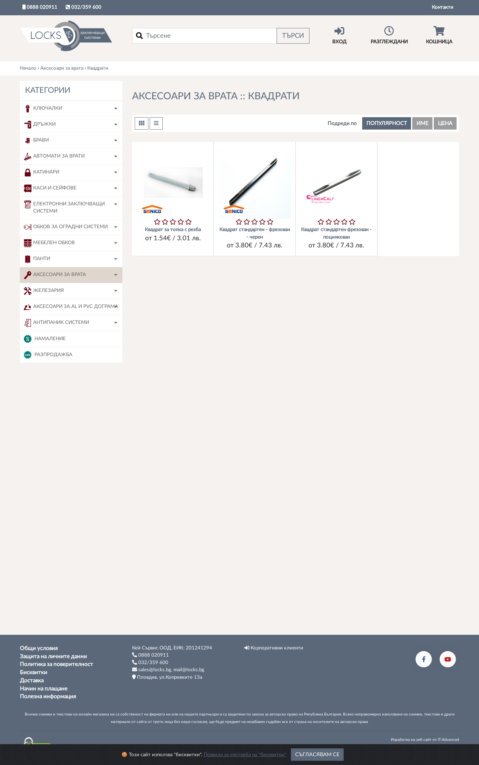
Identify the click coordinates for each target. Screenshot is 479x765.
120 (42, 501)
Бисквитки (33, 672)
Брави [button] (36, 141)
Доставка (32, 680)
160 (42, 566)
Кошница (439, 35)
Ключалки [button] (43, 109)
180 (42, 579)
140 (42, 540)
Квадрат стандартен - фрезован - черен (254, 233)
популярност (386, 123)
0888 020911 (39, 7)
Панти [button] (37, 259)
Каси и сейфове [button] (50, 188)
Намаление (45, 339)
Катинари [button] (41, 172)
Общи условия (39, 648)
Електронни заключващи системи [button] (64, 207)
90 (41, 593)
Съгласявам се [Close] (317, 754)
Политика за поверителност (56, 664)
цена (445, 123)
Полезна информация (48, 696)
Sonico (45, 426)
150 (42, 553)
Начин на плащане (43, 688)
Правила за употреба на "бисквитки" (245, 754)
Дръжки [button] (40, 125)
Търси (293, 36)
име (422, 123)
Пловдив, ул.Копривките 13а (167, 677)
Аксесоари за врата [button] (55, 275)
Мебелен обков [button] (49, 243)
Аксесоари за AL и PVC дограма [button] (71, 307)
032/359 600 (83, 7)
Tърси (71, 617)
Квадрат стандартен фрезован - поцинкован (336, 233)
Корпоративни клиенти (273, 647)
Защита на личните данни (53, 656)
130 (42, 527)
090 (42, 475)
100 (42, 488)
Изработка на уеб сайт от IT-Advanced (425, 740)
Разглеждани (389, 35)
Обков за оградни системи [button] (66, 227)
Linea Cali (48, 439)
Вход (339, 35)
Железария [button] (44, 291)
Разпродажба (48, 355)
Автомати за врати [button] (54, 156)
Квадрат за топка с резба (173, 229)
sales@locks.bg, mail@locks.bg (168, 669)
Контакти (442, 7)
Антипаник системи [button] (56, 323)
